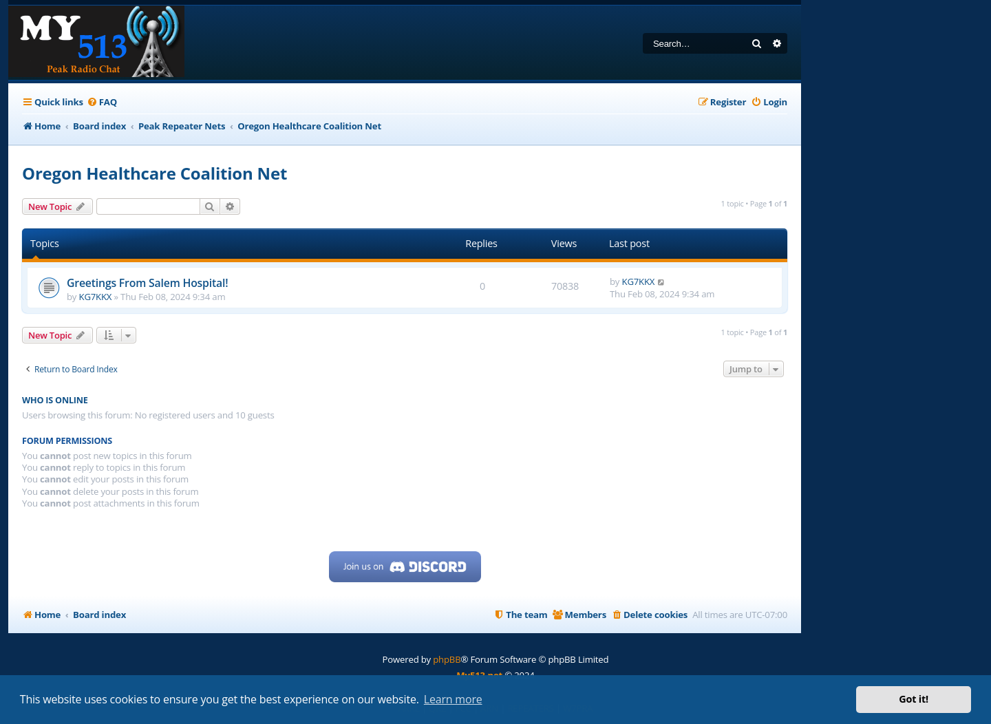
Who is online (55, 400)
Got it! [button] (913, 698)
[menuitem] (102, 102)
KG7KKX (95, 296)
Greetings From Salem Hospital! (147, 282)
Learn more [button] (453, 699)
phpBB (446, 659)
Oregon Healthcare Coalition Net (154, 173)
